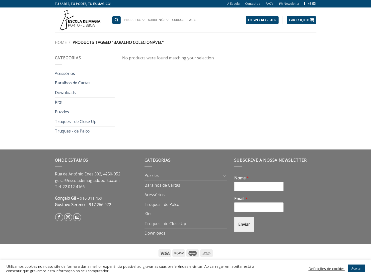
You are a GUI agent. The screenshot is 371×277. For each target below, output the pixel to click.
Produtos (134, 20)
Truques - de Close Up (75, 121)
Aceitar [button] (356, 268)
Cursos (178, 20)
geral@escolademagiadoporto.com (87, 180)
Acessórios (65, 73)
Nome (241, 178)
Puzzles (62, 112)
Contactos (252, 3)
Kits (58, 102)
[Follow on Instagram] (309, 3)
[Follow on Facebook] (304, 3)
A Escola (233, 3)
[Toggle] (225, 176)
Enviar (244, 224)
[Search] (116, 20)
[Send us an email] (313, 3)
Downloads (65, 92)
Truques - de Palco (72, 131)
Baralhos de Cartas (72, 83)
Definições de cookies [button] (326, 268)
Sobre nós (158, 20)
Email (240, 198)
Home (61, 42)
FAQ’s (270, 3)
